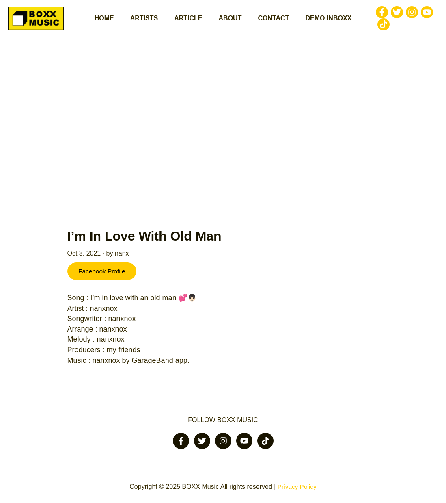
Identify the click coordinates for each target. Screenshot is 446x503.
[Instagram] (402, 14)
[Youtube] (417, 14)
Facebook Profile (104, 275)
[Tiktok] (374, 26)
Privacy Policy (297, 486)
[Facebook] (372, 14)
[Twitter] (387, 14)
